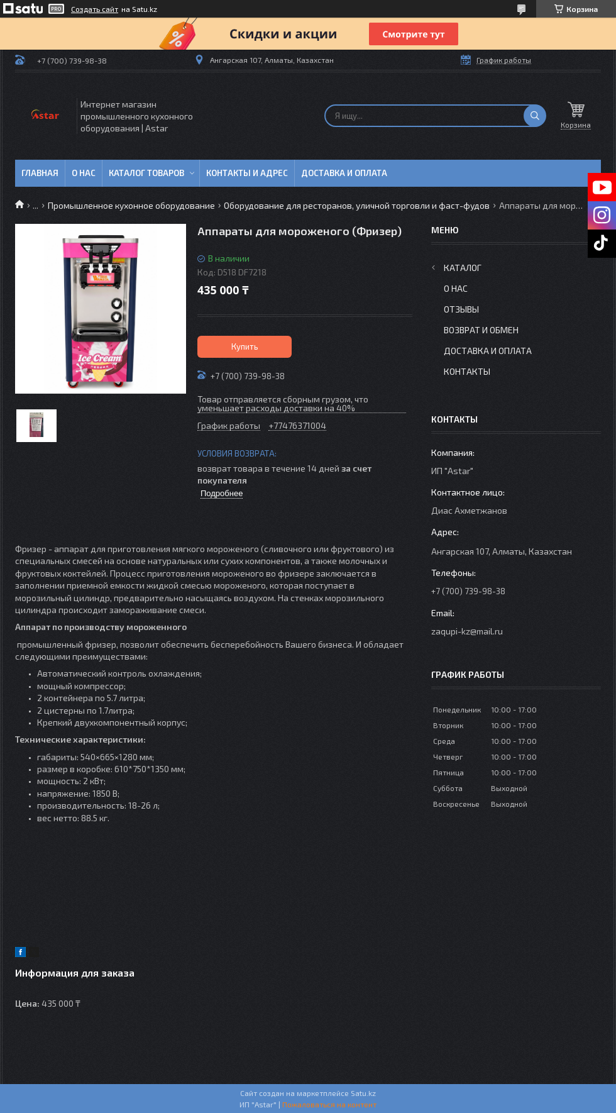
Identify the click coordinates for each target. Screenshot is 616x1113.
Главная (39, 173)
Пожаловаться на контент (329, 1104)
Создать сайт (94, 8)
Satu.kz (363, 1092)
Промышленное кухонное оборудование (131, 205)
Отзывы (461, 309)
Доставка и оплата (344, 173)
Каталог (462, 267)
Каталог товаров (146, 173)
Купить (244, 346)
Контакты (467, 371)
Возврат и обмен (481, 329)
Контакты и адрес (247, 173)
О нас (84, 173)
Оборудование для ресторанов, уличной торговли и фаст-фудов (357, 205)
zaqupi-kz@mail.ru (467, 631)
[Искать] (535, 115)
